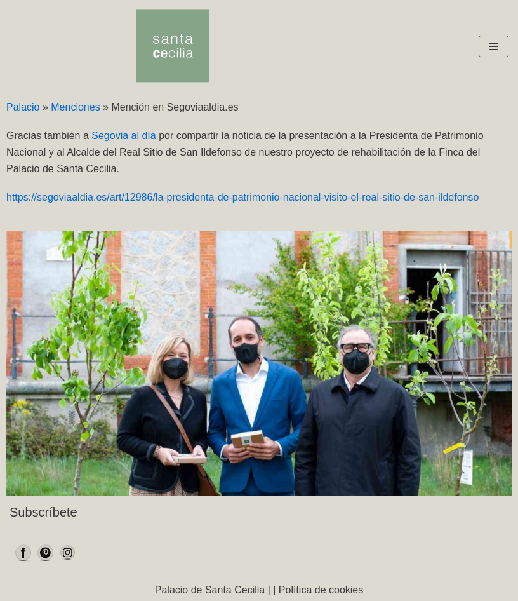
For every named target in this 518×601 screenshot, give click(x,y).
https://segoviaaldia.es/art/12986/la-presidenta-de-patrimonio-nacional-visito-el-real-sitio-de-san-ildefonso (242, 197)
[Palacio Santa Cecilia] (173, 46)
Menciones (75, 107)
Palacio (22, 107)
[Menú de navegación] (493, 46)
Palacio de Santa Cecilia (210, 589)
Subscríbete (43, 512)
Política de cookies (321, 589)
